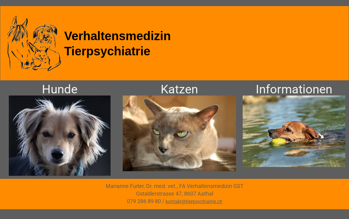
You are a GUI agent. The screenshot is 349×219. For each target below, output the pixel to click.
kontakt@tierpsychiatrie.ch (194, 201)
